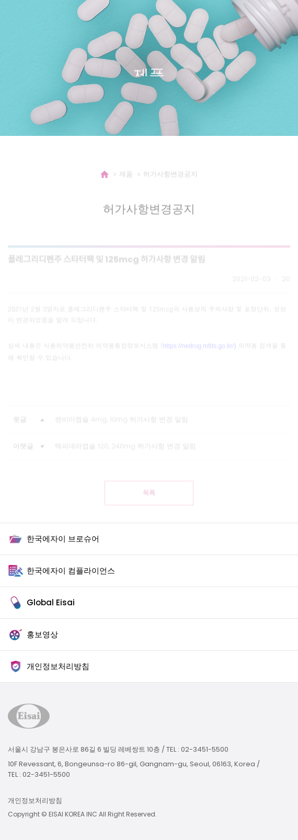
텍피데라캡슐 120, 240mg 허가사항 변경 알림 (125, 456)
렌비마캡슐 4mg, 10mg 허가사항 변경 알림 (121, 429)
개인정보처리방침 (35, 801)
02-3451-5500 (204, 749)
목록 (149, 503)
